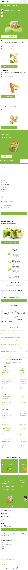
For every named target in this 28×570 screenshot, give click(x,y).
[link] (9, 36)
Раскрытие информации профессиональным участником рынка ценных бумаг (7, 560)
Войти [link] (25, 1)
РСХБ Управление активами (6, 546)
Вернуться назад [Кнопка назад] (5, 1)
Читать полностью (4, 564)
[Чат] (21, 1)
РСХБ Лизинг (3, 548)
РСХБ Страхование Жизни (6, 544)
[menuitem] (14, 510)
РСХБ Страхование (4, 542)
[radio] (1, 187)
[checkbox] (1, 182)
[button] (12, 506)
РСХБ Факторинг (4, 550)
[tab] (7, 161)
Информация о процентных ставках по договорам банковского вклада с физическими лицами (8, 557)
